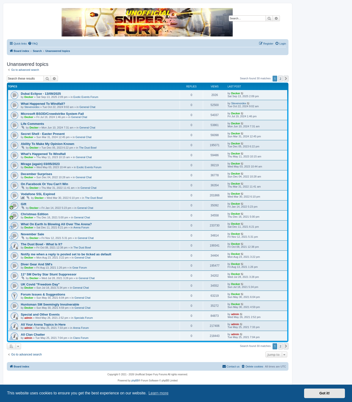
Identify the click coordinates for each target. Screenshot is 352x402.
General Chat (87, 107)
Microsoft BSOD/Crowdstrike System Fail (52, 114)
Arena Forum (81, 227)
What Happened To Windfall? (43, 104)
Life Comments (32, 124)
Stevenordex (32, 107)
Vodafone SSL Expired (38, 194)
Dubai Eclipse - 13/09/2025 (41, 93)
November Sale (32, 234)
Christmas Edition (34, 214)
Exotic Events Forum (85, 96)
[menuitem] (33, 44)
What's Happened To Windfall (43, 154)
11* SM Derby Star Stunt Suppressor (49, 274)
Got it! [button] (324, 393)
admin (28, 317)
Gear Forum (79, 267)
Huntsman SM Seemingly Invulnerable (50, 304)
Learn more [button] (158, 393)
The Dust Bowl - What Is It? (41, 244)
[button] (286, 79)
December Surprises (36, 174)
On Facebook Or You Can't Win (44, 184)
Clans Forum (80, 337)
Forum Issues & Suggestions (43, 294)
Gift (23, 204)
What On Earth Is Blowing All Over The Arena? (56, 224)
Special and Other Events (40, 314)
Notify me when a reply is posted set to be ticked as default (66, 254)
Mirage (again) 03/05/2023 (40, 164)
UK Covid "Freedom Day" (40, 284)
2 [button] (280, 78)
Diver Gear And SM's (36, 264)
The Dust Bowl (88, 147)
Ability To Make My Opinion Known (47, 144)
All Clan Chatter (33, 334)
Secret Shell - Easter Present (43, 134)
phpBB (135, 380)
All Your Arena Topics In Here (43, 324)
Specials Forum (83, 317)
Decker (28, 96)
